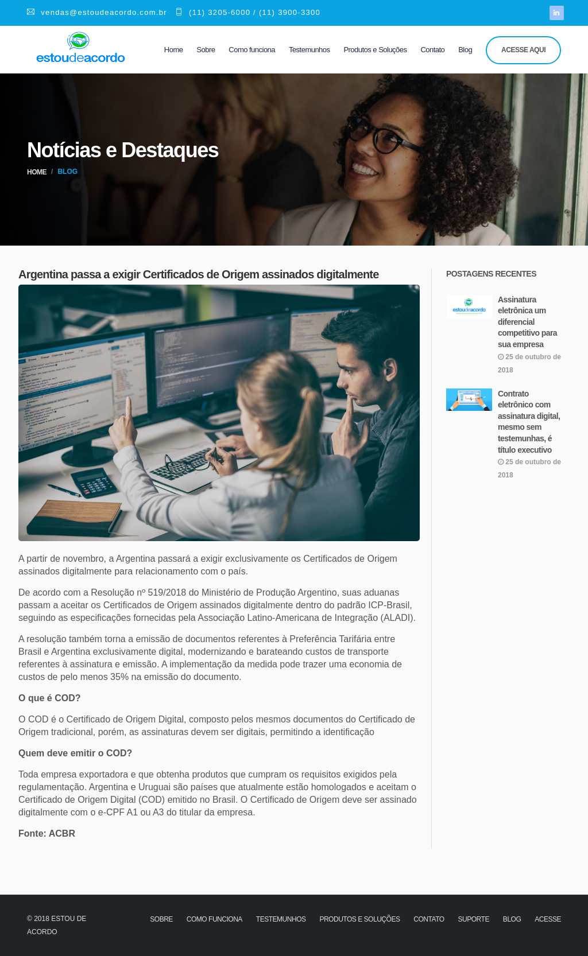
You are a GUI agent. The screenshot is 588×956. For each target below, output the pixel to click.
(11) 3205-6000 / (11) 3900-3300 (247, 12)
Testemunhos (309, 49)
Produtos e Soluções (375, 49)
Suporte (473, 919)
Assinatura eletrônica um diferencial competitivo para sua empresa (527, 322)
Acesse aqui (523, 50)
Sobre (205, 49)
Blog (465, 49)
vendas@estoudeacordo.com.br (97, 12)
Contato (432, 49)
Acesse (548, 919)
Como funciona (252, 49)
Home (173, 49)
